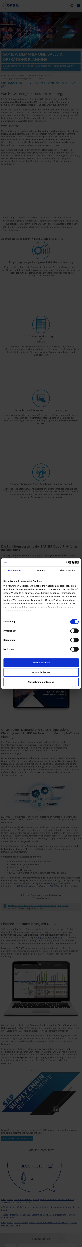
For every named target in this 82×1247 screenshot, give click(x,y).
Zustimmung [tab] (14, 570)
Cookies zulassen (41, 662)
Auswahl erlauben (40, 672)
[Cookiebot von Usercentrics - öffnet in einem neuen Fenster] (66, 562)
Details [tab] (41, 570)
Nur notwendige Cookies (41, 682)
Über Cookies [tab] (67, 570)
